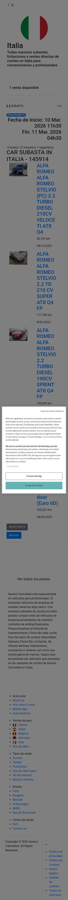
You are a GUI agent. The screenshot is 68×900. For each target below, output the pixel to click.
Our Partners (12, 466)
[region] (34, 450)
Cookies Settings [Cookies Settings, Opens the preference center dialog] (34, 476)
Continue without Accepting (52, 411)
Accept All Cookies (34, 485)
